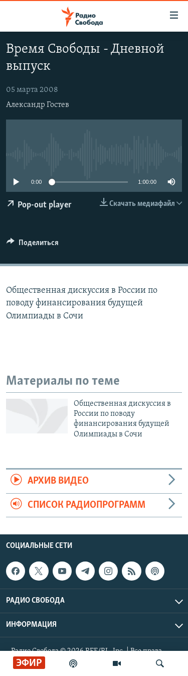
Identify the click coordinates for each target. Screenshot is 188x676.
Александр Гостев (37, 105)
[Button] (33, 245)
